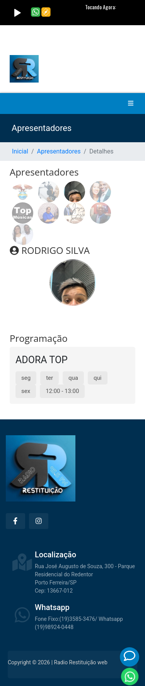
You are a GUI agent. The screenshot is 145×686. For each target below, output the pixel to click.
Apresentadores (59, 151)
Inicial (20, 151)
